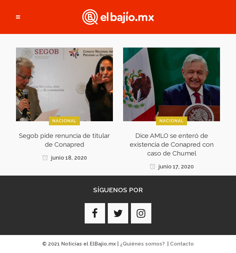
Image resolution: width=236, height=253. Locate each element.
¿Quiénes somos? (142, 244)
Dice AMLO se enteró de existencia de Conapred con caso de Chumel (172, 144)
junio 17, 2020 (172, 166)
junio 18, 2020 (64, 158)
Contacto (182, 244)
